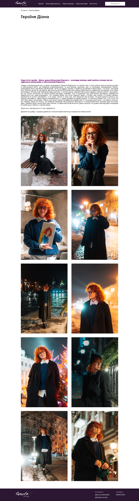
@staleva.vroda (101, 497)
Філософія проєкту (53, 4)
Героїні (41, 4)
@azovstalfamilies (102, 495)
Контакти (93, 4)
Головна (24, 10)
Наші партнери (82, 4)
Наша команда (68, 4)
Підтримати (115, 4)
